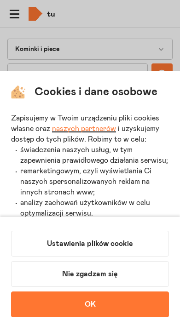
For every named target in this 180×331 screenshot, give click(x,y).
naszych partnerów (84, 128)
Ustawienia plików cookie (90, 243)
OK (90, 304)
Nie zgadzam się (90, 274)
